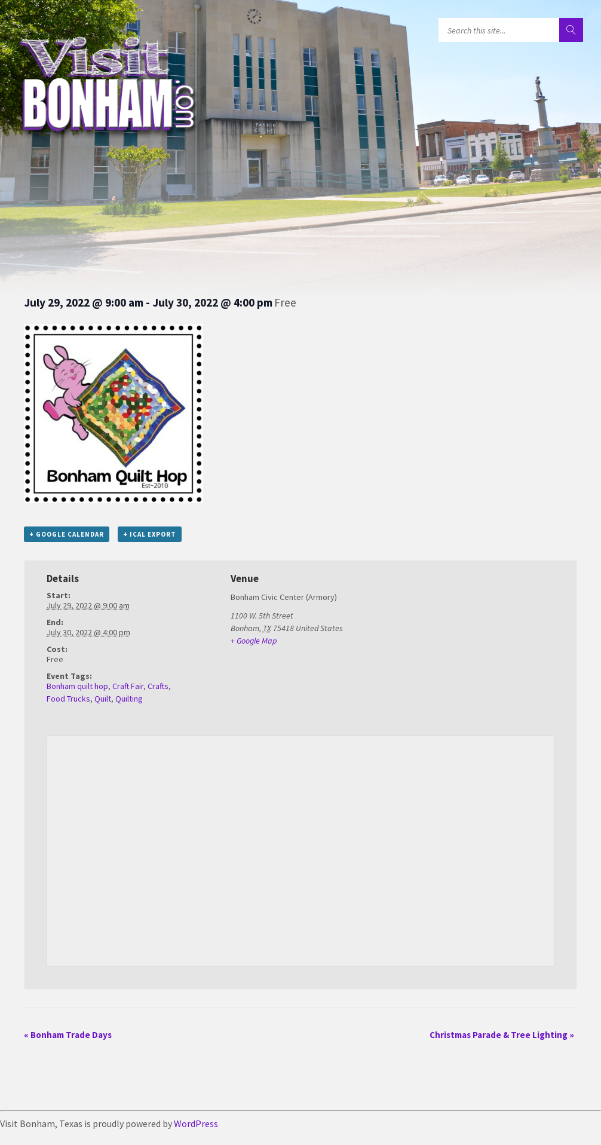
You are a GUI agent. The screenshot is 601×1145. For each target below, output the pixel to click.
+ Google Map (254, 640)
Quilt (102, 698)
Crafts (158, 686)
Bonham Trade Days (68, 1034)
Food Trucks (68, 698)
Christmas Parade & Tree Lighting (502, 1034)
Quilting (129, 698)
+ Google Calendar (66, 534)
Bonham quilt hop (77, 686)
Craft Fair (127, 686)
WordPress (196, 1123)
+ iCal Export (149, 534)
